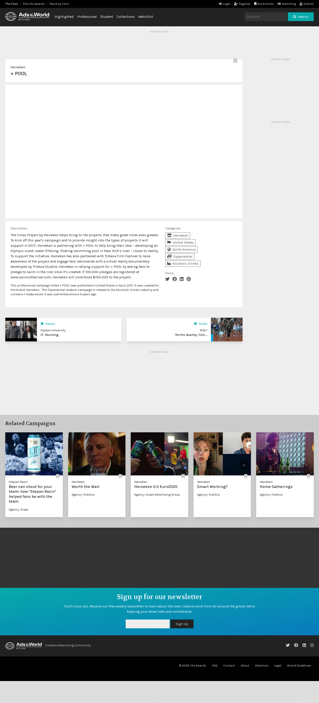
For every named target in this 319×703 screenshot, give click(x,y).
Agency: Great (18, 509)
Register (242, 4)
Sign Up (182, 624)
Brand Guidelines (299, 665)
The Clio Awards (34, 4)
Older (200, 324)
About (245, 665)
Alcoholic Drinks (183, 263)
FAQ (215, 665)
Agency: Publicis (83, 494)
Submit (306, 4)
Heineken (18, 67)
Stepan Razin (18, 482)
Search (300, 16)
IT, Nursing (49, 335)
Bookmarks (264, 4)
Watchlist (145, 16)
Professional (87, 16)
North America (181, 249)
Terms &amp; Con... (191, 335)
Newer (47, 324)
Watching (286, 4)
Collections (126, 16)
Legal (277, 665)
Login (224, 4)
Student (106, 16)
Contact (229, 665)
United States (180, 242)
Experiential (179, 256)
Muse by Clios (59, 4)
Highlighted (64, 16)
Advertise (261, 665)
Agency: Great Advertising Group (157, 494)
